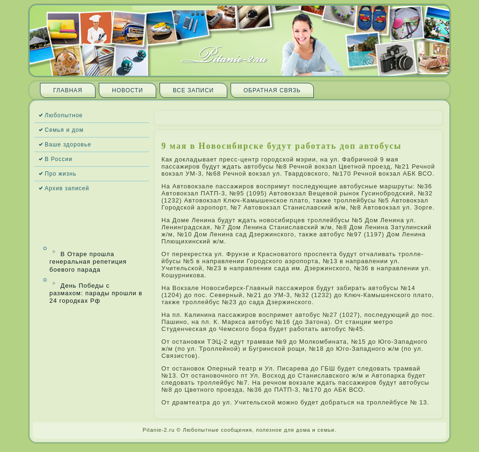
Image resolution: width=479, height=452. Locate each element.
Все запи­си (193, 90)
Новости (127, 90)
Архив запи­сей (67, 188)
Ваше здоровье (68, 144)
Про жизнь (60, 173)
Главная (67, 90)
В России (58, 159)
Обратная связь (272, 90)
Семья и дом (64, 130)
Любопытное (64, 115)
